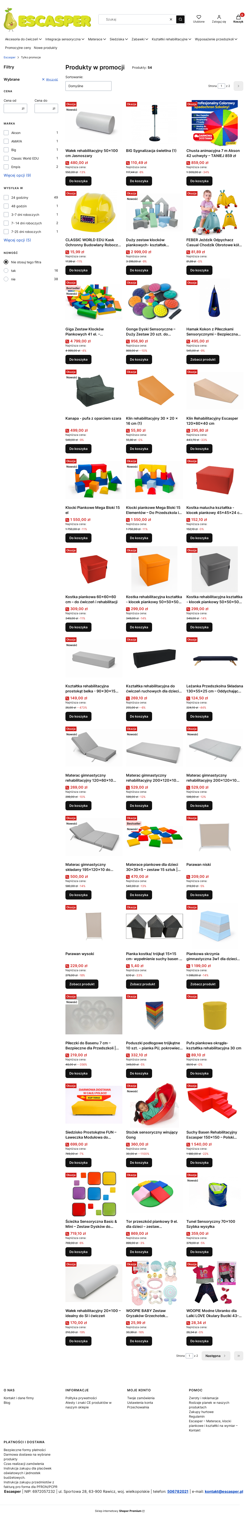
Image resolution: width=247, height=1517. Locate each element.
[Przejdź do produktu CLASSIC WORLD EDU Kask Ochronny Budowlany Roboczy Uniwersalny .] (93, 212)
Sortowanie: (74, 77)
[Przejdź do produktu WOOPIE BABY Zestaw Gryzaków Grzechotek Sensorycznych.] (154, 1283)
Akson (16, 133)
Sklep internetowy (118, 1511)
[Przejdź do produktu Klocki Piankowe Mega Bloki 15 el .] (93, 480)
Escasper (9, 57)
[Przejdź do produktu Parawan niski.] (214, 837)
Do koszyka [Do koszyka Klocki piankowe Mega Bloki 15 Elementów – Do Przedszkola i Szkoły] (139, 538)
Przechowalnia (138, 1407)
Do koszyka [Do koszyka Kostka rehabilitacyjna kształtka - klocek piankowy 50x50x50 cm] (139, 627)
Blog (7, 1402)
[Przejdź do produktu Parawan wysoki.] (93, 926)
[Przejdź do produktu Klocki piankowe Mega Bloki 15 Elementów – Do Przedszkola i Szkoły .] (154, 480)
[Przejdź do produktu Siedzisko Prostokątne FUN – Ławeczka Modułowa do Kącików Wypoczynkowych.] (93, 1105)
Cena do (41, 100)
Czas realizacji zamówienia (24, 1464)
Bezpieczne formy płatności (25, 1450)
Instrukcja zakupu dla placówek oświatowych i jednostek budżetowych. (28, 1472)
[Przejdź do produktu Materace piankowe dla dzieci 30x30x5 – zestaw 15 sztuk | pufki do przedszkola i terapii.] (154, 837)
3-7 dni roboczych (25, 215)
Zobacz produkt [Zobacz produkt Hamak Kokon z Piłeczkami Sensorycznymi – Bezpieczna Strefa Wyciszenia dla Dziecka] (202, 359)
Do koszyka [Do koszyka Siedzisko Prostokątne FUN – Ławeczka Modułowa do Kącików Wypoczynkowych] (78, 1162)
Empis (15, 167)
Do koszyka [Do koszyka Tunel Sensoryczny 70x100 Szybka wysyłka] (199, 1252)
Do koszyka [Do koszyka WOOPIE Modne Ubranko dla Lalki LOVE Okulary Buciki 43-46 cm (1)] (199, 1341)
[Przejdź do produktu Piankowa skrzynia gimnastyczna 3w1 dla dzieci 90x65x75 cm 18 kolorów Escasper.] (214, 926)
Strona (212, 86)
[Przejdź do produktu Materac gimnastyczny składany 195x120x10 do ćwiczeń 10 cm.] (93, 837)
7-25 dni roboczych (26, 232)
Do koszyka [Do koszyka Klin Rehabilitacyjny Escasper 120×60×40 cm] (199, 449)
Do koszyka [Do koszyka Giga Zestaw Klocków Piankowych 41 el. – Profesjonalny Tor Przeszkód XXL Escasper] (78, 359)
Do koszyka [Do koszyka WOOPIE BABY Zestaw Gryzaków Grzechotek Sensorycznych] (139, 1341)
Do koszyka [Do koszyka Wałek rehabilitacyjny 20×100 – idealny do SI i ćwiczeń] (78, 1341)
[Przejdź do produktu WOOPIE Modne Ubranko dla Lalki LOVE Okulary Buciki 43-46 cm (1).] (214, 1283)
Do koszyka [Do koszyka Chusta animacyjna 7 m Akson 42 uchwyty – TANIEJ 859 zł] (199, 181)
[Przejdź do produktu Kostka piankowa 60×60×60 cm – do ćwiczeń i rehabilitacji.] (93, 569)
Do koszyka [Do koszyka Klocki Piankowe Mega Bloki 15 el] (78, 538)
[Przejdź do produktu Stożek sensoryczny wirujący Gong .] (154, 1105)
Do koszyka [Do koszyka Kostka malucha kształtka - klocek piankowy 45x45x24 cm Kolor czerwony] (199, 538)
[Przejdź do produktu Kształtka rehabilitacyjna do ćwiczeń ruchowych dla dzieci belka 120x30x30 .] (154, 658)
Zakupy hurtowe (201, 1412)
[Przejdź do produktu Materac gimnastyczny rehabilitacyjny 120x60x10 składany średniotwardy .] (93, 748)
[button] (180, 19)
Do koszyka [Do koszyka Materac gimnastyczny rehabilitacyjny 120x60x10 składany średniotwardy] (78, 805)
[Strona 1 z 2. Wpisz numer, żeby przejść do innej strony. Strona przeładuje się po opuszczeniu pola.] (221, 86)
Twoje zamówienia (141, 1398)
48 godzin (19, 206)
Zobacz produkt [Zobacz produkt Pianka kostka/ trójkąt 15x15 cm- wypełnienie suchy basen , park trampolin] (142, 984)
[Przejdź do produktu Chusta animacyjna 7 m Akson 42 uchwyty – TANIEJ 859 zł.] (214, 123)
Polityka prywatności (81, 1398)
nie (13, 279)
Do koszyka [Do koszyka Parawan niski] (199, 895)
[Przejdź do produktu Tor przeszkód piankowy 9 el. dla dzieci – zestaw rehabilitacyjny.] (154, 1194)
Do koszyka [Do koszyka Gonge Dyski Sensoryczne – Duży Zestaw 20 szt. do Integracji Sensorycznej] (139, 359)
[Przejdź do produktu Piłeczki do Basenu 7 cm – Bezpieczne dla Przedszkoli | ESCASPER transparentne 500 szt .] (93, 1015)
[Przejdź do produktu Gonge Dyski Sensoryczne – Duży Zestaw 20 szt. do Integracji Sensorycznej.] (154, 302)
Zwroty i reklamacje (203, 1398)
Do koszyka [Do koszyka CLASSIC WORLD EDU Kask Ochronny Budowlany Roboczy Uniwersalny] (78, 270)
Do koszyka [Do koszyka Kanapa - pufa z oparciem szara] (78, 449)
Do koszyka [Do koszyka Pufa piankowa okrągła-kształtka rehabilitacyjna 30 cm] (199, 1073)
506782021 (177, 1491)
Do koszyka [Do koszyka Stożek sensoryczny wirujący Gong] (139, 1162)
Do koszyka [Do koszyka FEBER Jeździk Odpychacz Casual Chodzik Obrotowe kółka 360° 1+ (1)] (199, 270)
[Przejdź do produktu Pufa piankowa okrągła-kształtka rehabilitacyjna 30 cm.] (214, 1015)
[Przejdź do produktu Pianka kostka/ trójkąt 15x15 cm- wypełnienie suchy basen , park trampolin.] (154, 926)
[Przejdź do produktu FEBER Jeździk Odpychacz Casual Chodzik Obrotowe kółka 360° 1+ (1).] (214, 212)
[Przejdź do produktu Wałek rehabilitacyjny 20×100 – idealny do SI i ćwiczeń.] (93, 1283)
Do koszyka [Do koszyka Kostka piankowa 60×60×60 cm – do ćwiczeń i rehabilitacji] (78, 627)
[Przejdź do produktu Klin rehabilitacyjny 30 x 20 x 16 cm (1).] (154, 391)
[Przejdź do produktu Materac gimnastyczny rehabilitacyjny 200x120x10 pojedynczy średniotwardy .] (154, 748)
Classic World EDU (25, 158)
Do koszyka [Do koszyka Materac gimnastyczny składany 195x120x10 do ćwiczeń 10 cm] (78, 895)
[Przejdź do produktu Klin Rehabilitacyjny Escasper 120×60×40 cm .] (214, 391)
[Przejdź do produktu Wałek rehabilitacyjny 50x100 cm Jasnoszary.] (93, 123)
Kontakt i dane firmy (19, 1398)
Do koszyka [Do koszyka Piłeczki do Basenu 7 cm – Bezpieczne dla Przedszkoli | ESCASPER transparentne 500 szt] (78, 1073)
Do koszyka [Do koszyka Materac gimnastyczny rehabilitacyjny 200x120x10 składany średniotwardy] (199, 805)
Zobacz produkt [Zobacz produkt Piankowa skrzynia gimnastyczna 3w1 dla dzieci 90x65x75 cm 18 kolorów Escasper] (202, 984)
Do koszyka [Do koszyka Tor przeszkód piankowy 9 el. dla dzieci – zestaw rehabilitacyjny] (139, 1252)
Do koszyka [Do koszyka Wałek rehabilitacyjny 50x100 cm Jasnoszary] (78, 181)
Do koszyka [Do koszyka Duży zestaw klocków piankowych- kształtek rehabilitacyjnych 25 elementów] (139, 270)
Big (13, 150)
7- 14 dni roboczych (26, 223)
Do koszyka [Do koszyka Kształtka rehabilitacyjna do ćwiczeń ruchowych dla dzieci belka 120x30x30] (139, 716)
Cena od (10, 100)
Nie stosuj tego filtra (26, 262)
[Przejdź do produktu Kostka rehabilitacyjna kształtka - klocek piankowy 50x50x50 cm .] (154, 569)
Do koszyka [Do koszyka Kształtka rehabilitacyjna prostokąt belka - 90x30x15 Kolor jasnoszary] (78, 716)
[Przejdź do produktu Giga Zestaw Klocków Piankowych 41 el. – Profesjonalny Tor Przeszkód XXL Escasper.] (93, 302)
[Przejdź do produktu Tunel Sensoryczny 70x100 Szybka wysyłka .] (214, 1194)
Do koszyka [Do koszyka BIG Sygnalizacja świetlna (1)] (139, 181)
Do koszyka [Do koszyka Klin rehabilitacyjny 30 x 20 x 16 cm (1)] (139, 449)
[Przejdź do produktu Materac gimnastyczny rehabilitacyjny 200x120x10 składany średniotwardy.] (214, 748)
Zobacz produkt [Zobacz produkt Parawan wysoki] (81, 984)
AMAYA (16, 141)
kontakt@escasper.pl (224, 1491)
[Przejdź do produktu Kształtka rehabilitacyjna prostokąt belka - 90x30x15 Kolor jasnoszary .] (93, 658)
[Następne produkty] (216, 1355)
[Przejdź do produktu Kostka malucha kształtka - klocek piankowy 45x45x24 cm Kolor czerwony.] (214, 480)
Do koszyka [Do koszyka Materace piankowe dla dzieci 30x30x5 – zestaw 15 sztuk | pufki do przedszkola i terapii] (139, 895)
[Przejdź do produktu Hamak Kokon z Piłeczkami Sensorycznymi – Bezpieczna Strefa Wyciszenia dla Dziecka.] (214, 302)
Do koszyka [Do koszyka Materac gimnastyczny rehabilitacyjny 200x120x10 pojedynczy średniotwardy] (139, 805)
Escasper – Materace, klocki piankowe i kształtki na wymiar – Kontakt (213, 1425)
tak (13, 271)
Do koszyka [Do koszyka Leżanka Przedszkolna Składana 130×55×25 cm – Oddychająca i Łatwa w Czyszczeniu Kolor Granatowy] (199, 716)
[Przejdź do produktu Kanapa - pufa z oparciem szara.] (93, 391)
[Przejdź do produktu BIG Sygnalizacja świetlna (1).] (154, 123)
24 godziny (19, 197)
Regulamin (197, 1416)
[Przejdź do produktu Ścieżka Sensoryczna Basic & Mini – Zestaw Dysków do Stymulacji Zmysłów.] (93, 1194)
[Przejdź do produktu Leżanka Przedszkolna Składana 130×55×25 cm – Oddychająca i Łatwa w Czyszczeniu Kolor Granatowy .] (214, 658)
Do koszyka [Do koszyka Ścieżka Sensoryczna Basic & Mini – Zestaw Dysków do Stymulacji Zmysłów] (78, 1252)
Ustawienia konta (140, 1402)
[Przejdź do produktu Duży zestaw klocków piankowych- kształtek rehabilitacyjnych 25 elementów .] (154, 212)
